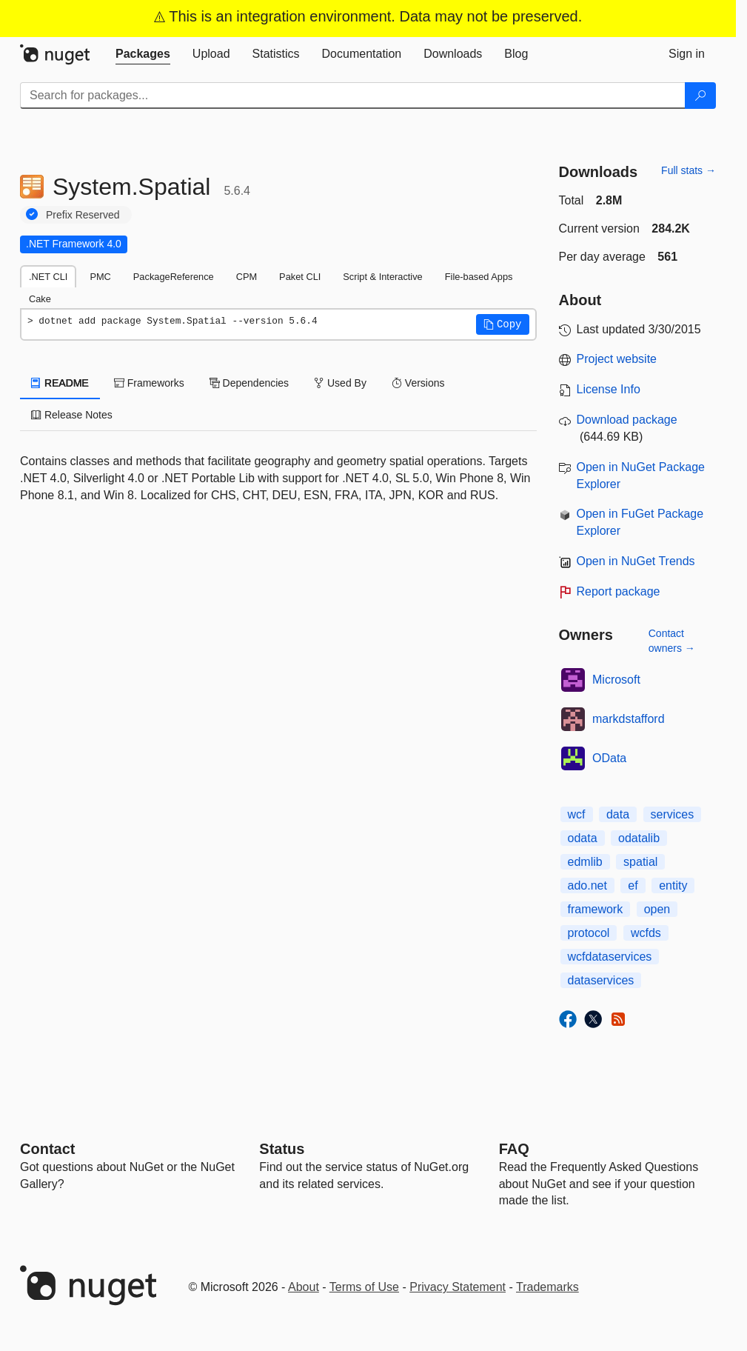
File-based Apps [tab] (479, 276)
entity (673, 885)
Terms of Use (364, 1287)
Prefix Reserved (83, 215)
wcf (577, 814)
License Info (608, 389)
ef (632, 885)
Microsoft (616, 679)
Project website (617, 359)
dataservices (601, 980)
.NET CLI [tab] (48, 276)
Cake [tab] (40, 298)
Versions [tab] (418, 383)
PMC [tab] (100, 276)
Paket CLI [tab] (300, 276)
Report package (618, 591)
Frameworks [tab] (149, 383)
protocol (589, 933)
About (303, 1287)
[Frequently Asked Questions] (514, 1149)
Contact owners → (672, 640)
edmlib (585, 861)
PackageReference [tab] (173, 276)
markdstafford (628, 719)
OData (609, 758)
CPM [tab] (246, 276)
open (657, 909)
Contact (47, 1149)
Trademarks (547, 1287)
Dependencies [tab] (249, 383)
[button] (502, 324)
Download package (627, 419)
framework (595, 909)
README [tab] (60, 383)
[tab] (142, 54)
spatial (640, 861)
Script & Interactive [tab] (382, 276)
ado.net (587, 885)
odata (582, 838)
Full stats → (688, 170)
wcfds (646, 933)
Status (281, 1149)
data (617, 814)
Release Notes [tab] (72, 414)
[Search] (700, 95)
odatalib (639, 838)
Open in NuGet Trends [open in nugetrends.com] (636, 561)
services (672, 814)
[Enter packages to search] (353, 95)
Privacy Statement (457, 1287)
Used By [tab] (340, 383)
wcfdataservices (610, 956)
